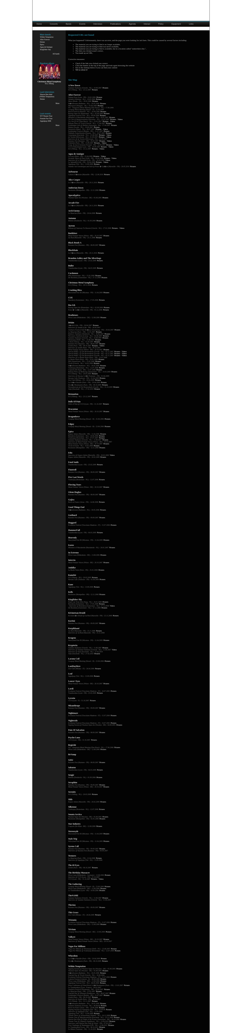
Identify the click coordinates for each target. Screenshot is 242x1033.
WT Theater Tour (46, 116)
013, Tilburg (49, 84)
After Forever (45, 39)
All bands (55, 54)
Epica (42, 44)
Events (82, 24)
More (57, 103)
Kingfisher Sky (45, 49)
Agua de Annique (46, 47)
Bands (68, 24)
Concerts (54, 24)
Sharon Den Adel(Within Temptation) (47, 95)
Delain (42, 42)
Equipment (176, 24)
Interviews (97, 24)
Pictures (105, 88)
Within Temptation (46, 37)
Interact (147, 24)
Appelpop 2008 (45, 121)
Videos (120, 119)
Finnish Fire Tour (46, 118)
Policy (160, 24)
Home (39, 24)
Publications (115, 24)
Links (191, 24)
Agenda (132, 24)
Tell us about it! (81, 70)
